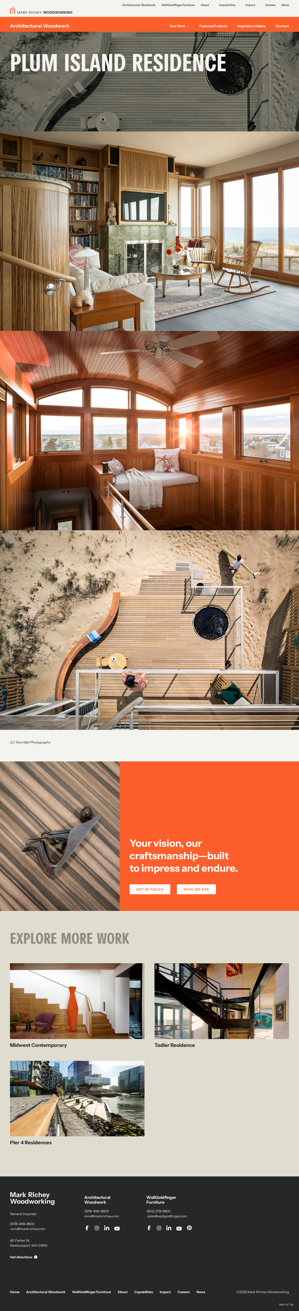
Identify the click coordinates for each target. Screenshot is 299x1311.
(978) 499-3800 (22, 1224)
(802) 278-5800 (158, 1211)
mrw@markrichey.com (27, 1229)
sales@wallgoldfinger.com (166, 1216)
